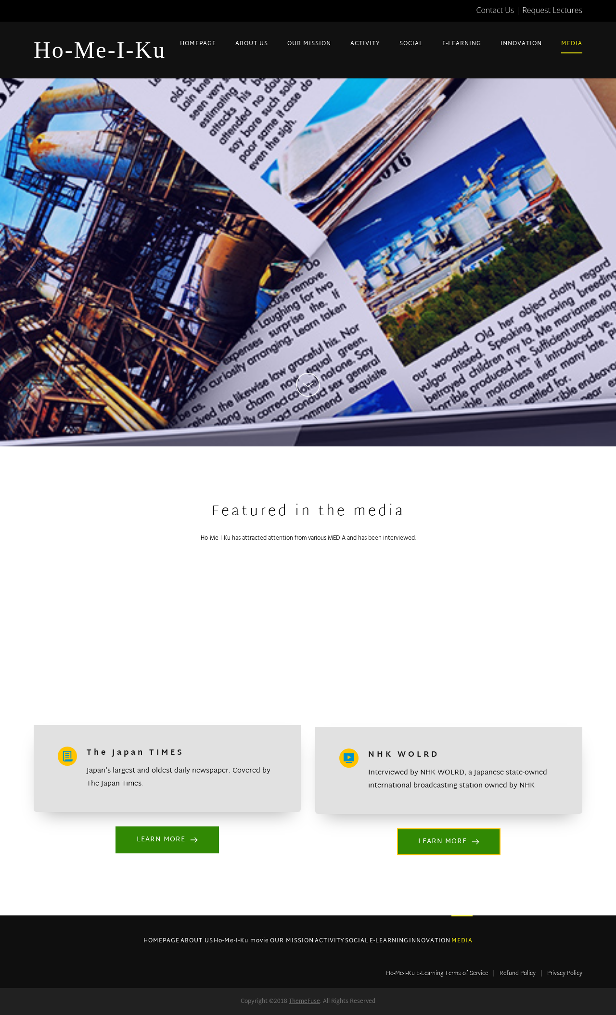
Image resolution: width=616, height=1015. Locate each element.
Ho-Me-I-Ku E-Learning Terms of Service (437, 973)
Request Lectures (552, 10)
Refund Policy (518, 973)
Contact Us (495, 10)
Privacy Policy (564, 973)
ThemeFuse (304, 1001)
